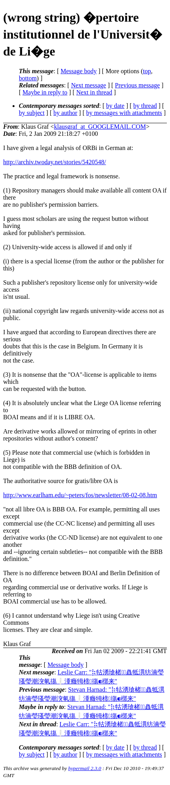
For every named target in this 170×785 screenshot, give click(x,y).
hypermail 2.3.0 (84, 768)
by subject (31, 112)
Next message (88, 85)
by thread (145, 105)
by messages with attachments (124, 112)
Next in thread (94, 92)
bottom (28, 78)
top (147, 71)
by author (65, 112)
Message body (78, 71)
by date (115, 105)
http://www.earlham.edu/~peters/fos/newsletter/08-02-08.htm (80, 495)
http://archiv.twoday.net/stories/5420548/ (54, 162)
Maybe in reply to (44, 92)
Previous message (137, 85)
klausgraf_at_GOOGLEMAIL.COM (100, 126)
